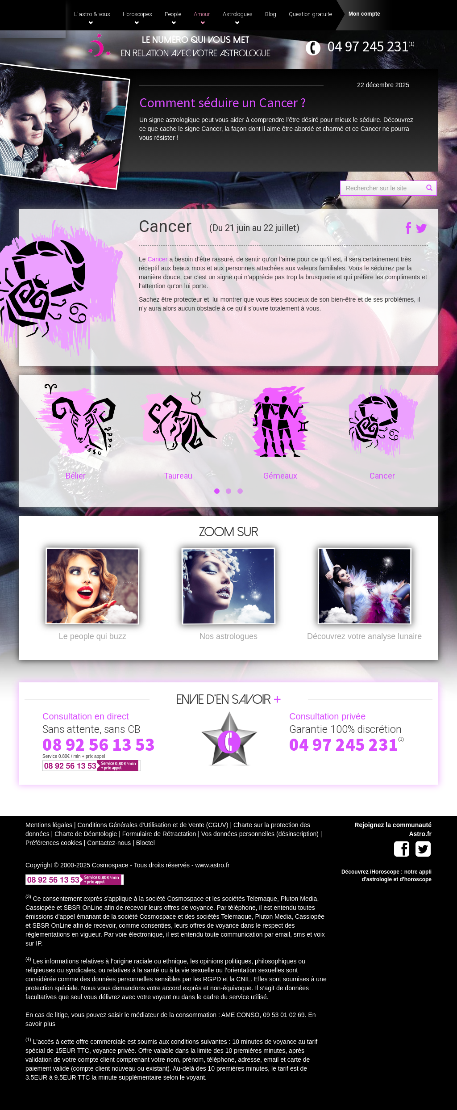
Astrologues (238, 18)
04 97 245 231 (368, 46)
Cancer (157, 259)
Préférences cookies (53, 857)
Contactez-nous (109, 857)
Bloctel (145, 857)
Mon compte (364, 14)
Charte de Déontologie (85, 848)
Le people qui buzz (92, 651)
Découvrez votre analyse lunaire (364, 651)
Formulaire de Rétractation (159, 848)
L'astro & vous (92, 18)
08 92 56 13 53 (98, 759)
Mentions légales (48, 839)
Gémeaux (280, 432)
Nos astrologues (228, 651)
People (173, 18)
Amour (202, 18)
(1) (411, 43)
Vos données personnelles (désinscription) (260, 848)
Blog (270, 14)
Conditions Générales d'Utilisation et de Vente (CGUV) (152, 839)
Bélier (76, 432)
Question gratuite (310, 14)
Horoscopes (137, 18)
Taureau (178, 432)
